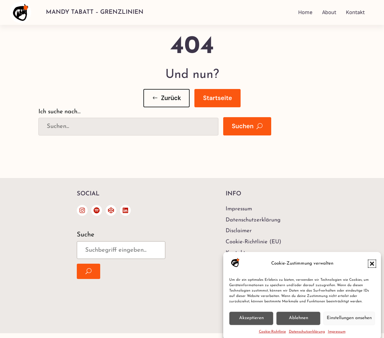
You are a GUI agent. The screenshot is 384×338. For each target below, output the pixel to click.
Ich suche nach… (59, 112)
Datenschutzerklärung (307, 334)
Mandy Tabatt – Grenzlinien (94, 12)
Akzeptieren (251, 321)
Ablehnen (298, 321)
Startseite (217, 98)
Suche (85, 235)
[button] (372, 266)
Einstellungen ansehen (349, 321)
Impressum (337, 334)
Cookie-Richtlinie (272, 334)
